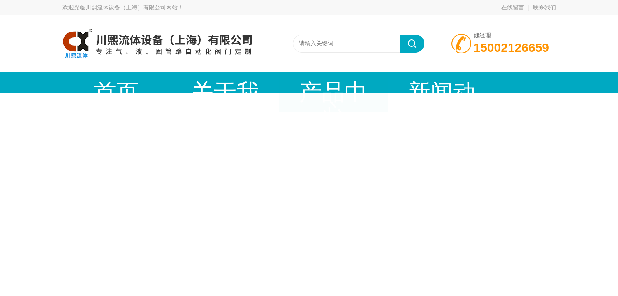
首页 (97, 82)
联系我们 (544, 7)
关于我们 (167, 82)
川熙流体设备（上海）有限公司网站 (132, 7)
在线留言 (512, 7)
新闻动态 (307, 82)
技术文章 (377, 82)
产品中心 (237, 82)
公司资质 (447, 82)
